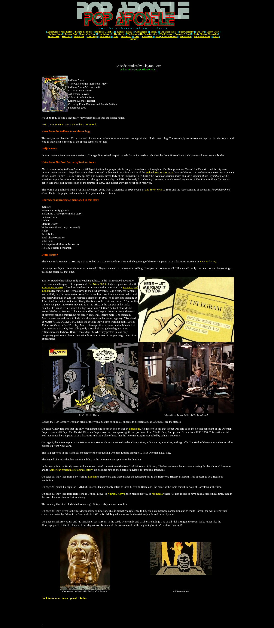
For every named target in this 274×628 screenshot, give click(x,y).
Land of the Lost (87, 34)
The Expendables (168, 32)
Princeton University (53, 287)
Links (215, 36)
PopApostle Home (202, 36)
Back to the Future (83, 32)
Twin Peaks (126, 36)
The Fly (200, 32)
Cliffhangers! (141, 32)
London (92, 476)
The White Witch (97, 284)
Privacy (133, 39)
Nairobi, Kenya (116, 493)
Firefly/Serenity (186, 32)
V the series (147, 36)
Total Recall (105, 36)
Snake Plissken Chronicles (206, 34)
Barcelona (134, 428)
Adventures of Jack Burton (59, 32)
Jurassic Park (71, 34)
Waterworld (185, 36)
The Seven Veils (153, 189)
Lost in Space (104, 34)
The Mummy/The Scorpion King (142, 34)
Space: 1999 (53, 36)
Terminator (79, 36)
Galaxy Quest (213, 32)
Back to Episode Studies (64, 598)
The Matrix (119, 34)
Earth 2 (154, 32)
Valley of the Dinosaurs (166, 36)
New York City (208, 261)
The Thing (92, 36)
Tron (115, 36)
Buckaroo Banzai (124, 32)
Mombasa (157, 493)
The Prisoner (166, 34)
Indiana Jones (55, 34)
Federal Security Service (159, 172)
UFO (136, 36)
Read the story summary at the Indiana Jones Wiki (69, 124)
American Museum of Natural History (71, 469)
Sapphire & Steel (183, 34)
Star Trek (66, 36)
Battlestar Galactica (104, 32)
